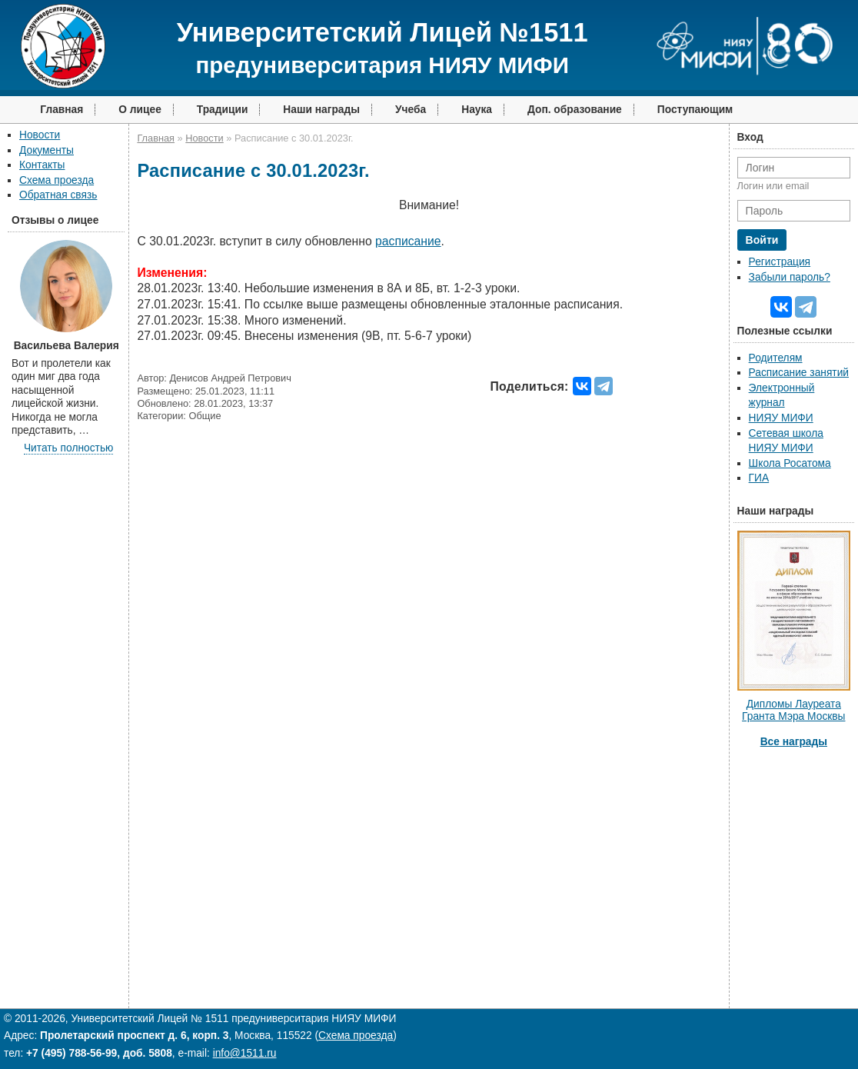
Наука (476, 109)
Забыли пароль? (789, 277)
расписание (408, 241)
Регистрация (779, 262)
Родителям (776, 358)
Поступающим (695, 109)
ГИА (759, 478)
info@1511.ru (245, 1053)
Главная (61, 109)
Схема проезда (56, 180)
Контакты (42, 165)
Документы (46, 150)
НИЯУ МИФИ (781, 418)
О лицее (139, 109)
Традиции (222, 109)
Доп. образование (574, 109)
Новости (39, 135)
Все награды (793, 742)
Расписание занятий (799, 372)
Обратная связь (58, 195)
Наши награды (321, 109)
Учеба (410, 109)
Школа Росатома (790, 463)
